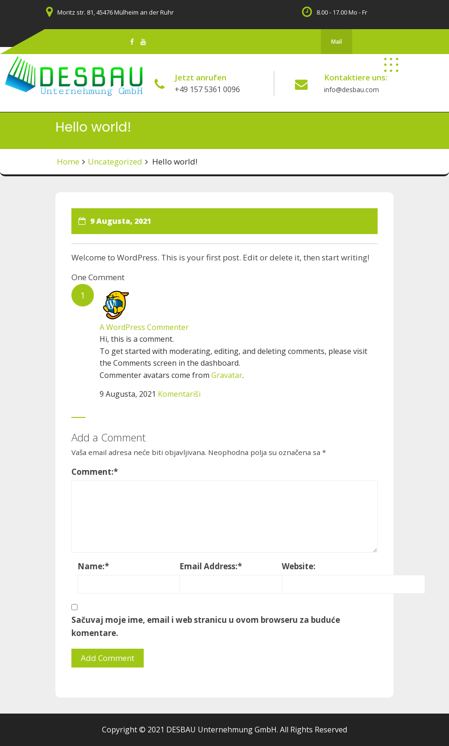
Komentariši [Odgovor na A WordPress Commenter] (179, 394)
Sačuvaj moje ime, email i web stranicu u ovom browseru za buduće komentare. (205, 626)
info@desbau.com (351, 89)
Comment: (94, 471)
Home (68, 161)
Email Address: (210, 566)
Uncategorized (115, 161)
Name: (93, 566)
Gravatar (226, 375)
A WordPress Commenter (144, 327)
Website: (299, 566)
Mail (336, 42)
